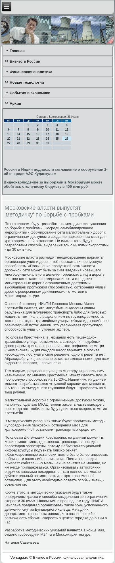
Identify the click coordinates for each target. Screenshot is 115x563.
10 (47, 129)
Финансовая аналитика (31, 72)
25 (56, 138)
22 (28, 138)
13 (8, 134)
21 (18, 138)
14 (18, 134)
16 (37, 134)
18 (56, 134)
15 (28, 134)
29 (28, 143)
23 (37, 138)
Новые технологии (27, 82)
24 (47, 138)
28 (18, 143)
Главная (17, 51)
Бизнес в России (25, 61)
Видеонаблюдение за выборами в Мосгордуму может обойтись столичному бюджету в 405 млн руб (53, 184)
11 (56, 129)
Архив (15, 103)
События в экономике (30, 93)
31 (47, 143)
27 (8, 143)
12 (66, 129)
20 (8, 138)
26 (66, 138)
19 (66, 134)
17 (47, 134)
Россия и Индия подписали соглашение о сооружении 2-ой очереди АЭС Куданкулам (56, 171)
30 (37, 143)
